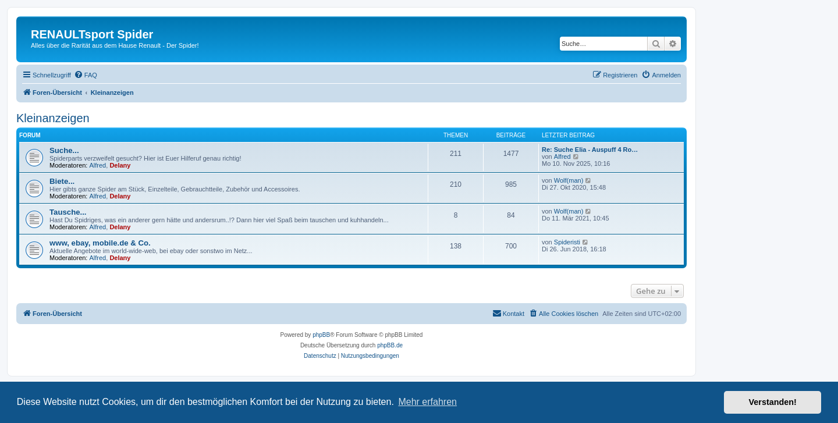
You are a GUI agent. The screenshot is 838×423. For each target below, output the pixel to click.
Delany (119, 165)
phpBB (321, 335)
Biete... (61, 181)
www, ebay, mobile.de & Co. (100, 243)
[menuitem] (85, 75)
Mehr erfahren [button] (427, 402)
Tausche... (68, 212)
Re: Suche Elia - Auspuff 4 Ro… (590, 149)
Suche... (64, 150)
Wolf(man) (569, 180)
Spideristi (567, 242)
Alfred (98, 165)
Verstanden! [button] (773, 402)
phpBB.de (390, 345)
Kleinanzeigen (53, 118)
